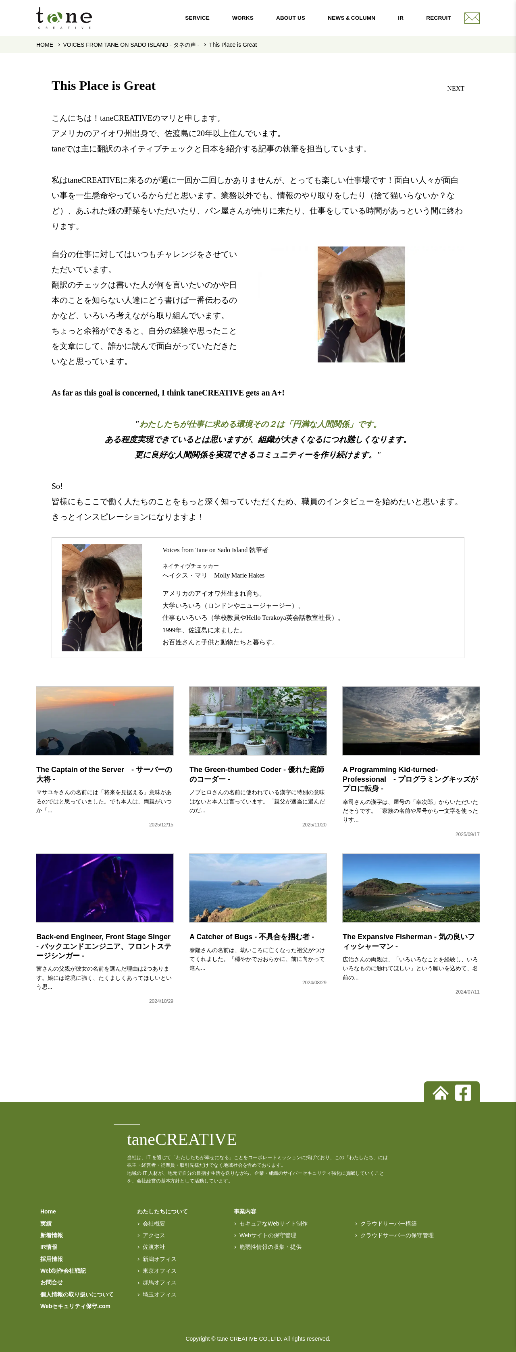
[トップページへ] (441, 1093)
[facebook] (463, 1093)
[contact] (472, 18)
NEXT (455, 88)
